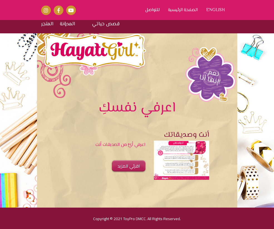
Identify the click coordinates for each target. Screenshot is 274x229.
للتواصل (152, 10)
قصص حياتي (106, 24)
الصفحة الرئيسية (183, 10)
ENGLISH (215, 10)
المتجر (47, 24)
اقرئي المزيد (128, 166)
